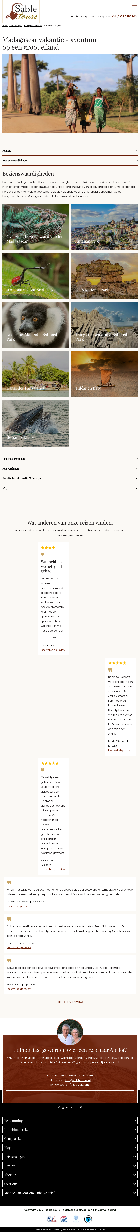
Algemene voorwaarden (77, 1209)
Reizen (6, 150)
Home (5, 25)
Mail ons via (70, 1080)
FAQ (4, 488)
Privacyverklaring (105, 1209)
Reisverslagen (10, 468)
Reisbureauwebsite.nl (72, 1229)
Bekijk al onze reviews (70, 1002)
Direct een (70, 1075)
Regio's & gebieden (13, 458)
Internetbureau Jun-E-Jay (94, 1229)
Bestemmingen (15, 25)
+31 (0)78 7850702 (124, 16)
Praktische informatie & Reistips (21, 478)
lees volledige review (53, 650)
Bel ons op (70, 1085)
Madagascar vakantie (33, 25)
